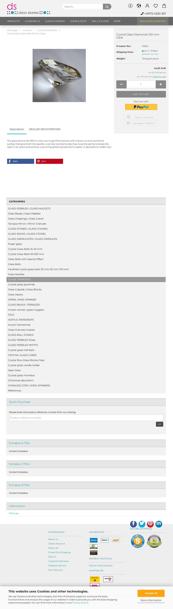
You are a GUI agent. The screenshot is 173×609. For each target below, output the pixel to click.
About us (53, 539)
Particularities (105, 565)
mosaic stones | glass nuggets (26, 309)
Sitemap (13, 513)
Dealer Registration (153, 21)
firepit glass (15, 243)
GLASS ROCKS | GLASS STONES (27, 233)
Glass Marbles (16, 274)
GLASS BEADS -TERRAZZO (24, 304)
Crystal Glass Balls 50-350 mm (26, 254)
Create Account (56, 543)
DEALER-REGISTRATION (44, 129)
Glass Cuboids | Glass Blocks (25, 289)
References (14, 390)
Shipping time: (124, 52)
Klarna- (93, 565)
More (117, 21)
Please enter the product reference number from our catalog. (42, 412)
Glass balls (32, 21)
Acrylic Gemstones (19, 324)
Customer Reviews (58, 561)
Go (159, 424)
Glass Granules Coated (21, 329)
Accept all (151, 593)
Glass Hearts (15, 294)
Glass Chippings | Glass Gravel (25, 218)
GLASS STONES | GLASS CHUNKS (28, 228)
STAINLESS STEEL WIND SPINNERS (29, 385)
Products (13, 21)
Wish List (53, 548)
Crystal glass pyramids (21, 284)
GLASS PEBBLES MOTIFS (23, 345)
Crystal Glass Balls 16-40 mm (25, 249)
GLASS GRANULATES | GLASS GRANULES (32, 238)
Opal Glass (14, 370)
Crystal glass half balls (21, 350)
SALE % (52, 556)
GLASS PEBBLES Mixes (21, 339)
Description (17, 129)
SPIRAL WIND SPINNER (22, 299)
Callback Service (57, 565)
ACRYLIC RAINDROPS (21, 319)
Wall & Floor (100, 21)
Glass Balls (14, 264)
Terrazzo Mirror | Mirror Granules (27, 223)
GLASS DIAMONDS (19, 279)
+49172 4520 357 (153, 13)
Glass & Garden (55, 21)
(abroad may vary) (150, 54)
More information (151, 600)
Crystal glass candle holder (24, 365)
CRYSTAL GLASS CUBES (22, 355)
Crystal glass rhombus (21, 375)
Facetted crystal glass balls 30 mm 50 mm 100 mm (38, 269)
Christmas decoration (21, 380)
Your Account (55, 570)
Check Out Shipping (59, 552)
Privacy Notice (80, 602)
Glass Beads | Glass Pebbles (24, 213)
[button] (20, 161)
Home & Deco (78, 21)
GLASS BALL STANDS (21, 334)
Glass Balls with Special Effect (25, 259)
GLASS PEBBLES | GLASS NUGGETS (29, 208)
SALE (11, 314)
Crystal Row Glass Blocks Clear (26, 360)
